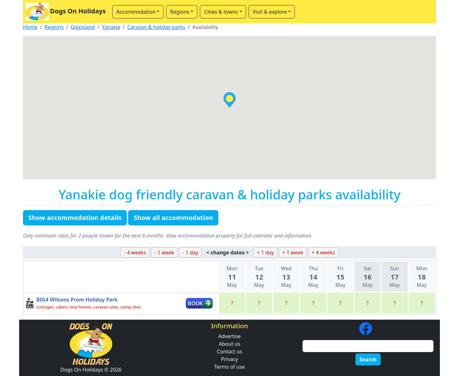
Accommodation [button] (136, 11)
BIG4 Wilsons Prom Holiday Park (77, 299)
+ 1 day (265, 252)
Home (30, 27)
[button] (229, 100)
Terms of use (229, 366)
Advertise (229, 336)
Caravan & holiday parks (156, 27)
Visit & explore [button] (270, 11)
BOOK (195, 303)
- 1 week (164, 252)
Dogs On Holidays (66, 11)
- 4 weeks (135, 252)
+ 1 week (292, 252)
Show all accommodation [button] (173, 217)
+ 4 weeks (323, 252)
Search (368, 359)
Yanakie (111, 27)
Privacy (229, 359)
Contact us (229, 351)
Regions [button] (179, 11)
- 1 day (191, 252)
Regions (53, 27)
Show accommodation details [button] (74, 217)
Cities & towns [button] (221, 11)
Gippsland (83, 27)
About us (229, 343)
